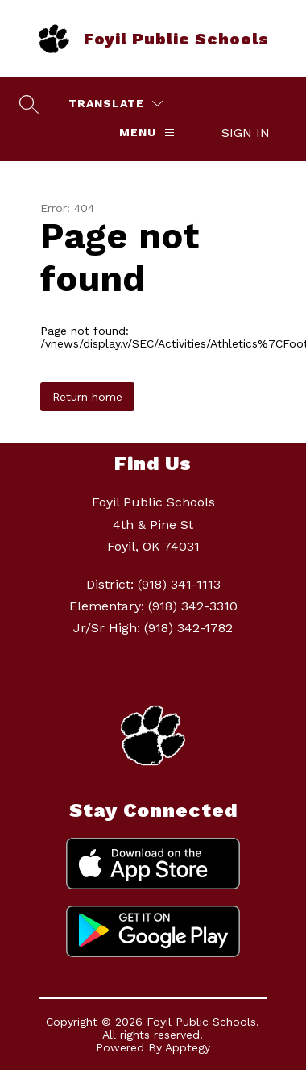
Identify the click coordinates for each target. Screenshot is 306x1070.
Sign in (245, 132)
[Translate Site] (115, 104)
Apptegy (187, 1047)
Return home (87, 396)
